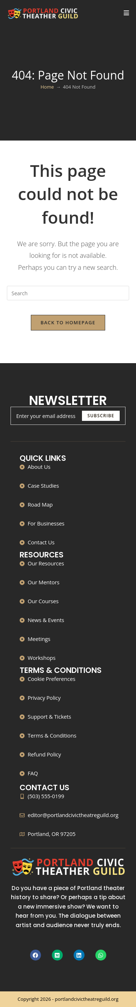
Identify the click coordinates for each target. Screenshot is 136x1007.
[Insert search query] (68, 293)
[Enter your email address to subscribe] (68, 416)
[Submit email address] (101, 415)
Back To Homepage (68, 322)
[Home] (47, 87)
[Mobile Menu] (126, 13)
